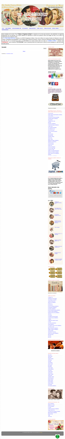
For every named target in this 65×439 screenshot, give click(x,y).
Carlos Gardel (50, 367)
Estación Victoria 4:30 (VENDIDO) (53, 312)
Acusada (49, 132)
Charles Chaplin (50, 374)
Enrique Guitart (50, 380)
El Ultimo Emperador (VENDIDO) (53, 408)
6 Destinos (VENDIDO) (52, 123)
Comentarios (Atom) (9, 53)
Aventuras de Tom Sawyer (52, 298)
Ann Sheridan (50, 362)
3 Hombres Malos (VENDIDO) (53, 118)
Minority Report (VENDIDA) (52, 412)
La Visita (49, 321)
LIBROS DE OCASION (47, 28)
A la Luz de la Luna (51, 130)
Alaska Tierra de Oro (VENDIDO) (53, 153)
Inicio (3, 28)
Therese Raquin (50, 330)
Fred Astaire (50, 384)
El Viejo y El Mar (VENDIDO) (52, 311)
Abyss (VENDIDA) (51, 403)
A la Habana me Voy (51, 128)
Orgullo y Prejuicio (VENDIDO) (53, 329)
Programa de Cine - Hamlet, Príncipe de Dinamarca (58, 222)
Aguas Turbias (50, 139)
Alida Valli (49, 357)
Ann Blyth (49, 361)
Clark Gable (50, 375)
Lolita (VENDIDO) (51, 324)
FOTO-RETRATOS (25, 28)
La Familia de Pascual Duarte (53, 316)
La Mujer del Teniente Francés (53, 320)
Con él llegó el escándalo (52, 299)
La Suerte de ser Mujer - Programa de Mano (58, 259)
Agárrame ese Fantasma (52, 141)
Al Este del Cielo (51, 144)
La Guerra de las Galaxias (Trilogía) (54, 411)
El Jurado (49, 407)
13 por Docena (50, 113)
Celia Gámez (50, 372)
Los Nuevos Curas (51, 326)
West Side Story (50, 334)
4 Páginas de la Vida (51, 121)
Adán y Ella (50, 137)
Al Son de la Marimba (51, 146)
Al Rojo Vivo (50, 145)
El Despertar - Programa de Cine (58, 215)
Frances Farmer (50, 383)
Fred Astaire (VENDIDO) (52, 385)
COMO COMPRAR (8, 28)
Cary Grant (50, 370)
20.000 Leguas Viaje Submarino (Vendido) (55, 114)
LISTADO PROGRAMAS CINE (16, 28)
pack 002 (49, 337)
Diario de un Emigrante (52, 302)
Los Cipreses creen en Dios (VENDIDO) (54, 325)
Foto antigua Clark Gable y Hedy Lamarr (58, 208)
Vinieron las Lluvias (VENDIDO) (53, 333)
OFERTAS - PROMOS (55, 28)
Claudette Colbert (51, 376)
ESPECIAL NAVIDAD (5, 29)
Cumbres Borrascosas (51, 301)
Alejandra (49, 154)
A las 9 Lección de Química (52, 131)
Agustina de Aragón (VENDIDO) (53, 140)
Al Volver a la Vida (51, 149)
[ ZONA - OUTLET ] (40, 28)
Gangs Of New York (51, 410)
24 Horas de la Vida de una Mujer (53, 117)
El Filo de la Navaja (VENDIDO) (53, 306)
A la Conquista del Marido (52, 127)
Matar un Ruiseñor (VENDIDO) (53, 328)
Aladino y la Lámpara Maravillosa (53, 150)
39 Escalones (50, 119)
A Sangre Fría (50, 297)
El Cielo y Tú (50, 303)
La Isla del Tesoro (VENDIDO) (53, 317)
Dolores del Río (50, 379)
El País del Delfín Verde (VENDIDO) (54, 310)
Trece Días (50, 416)
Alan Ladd (49, 354)
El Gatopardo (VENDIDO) (52, 307)
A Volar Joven (50, 126)
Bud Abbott (50, 366)
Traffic (49, 415)
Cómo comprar (57, 227)
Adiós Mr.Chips (50, 135)
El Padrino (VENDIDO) (51, 308)
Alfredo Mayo (50, 356)
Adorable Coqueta (51, 136)
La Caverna (50, 315)
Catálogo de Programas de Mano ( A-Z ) (58, 202)
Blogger (41, 432)
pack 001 (49, 335)
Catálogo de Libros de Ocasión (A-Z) (58, 247)
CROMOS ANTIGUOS (32, 28)
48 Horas (49, 122)
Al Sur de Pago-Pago (51, 148)
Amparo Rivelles (50, 358)
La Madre (49, 319)
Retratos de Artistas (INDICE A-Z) (58, 240)
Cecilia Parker (50, 371)
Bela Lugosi (50, 365)
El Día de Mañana (51, 406)
